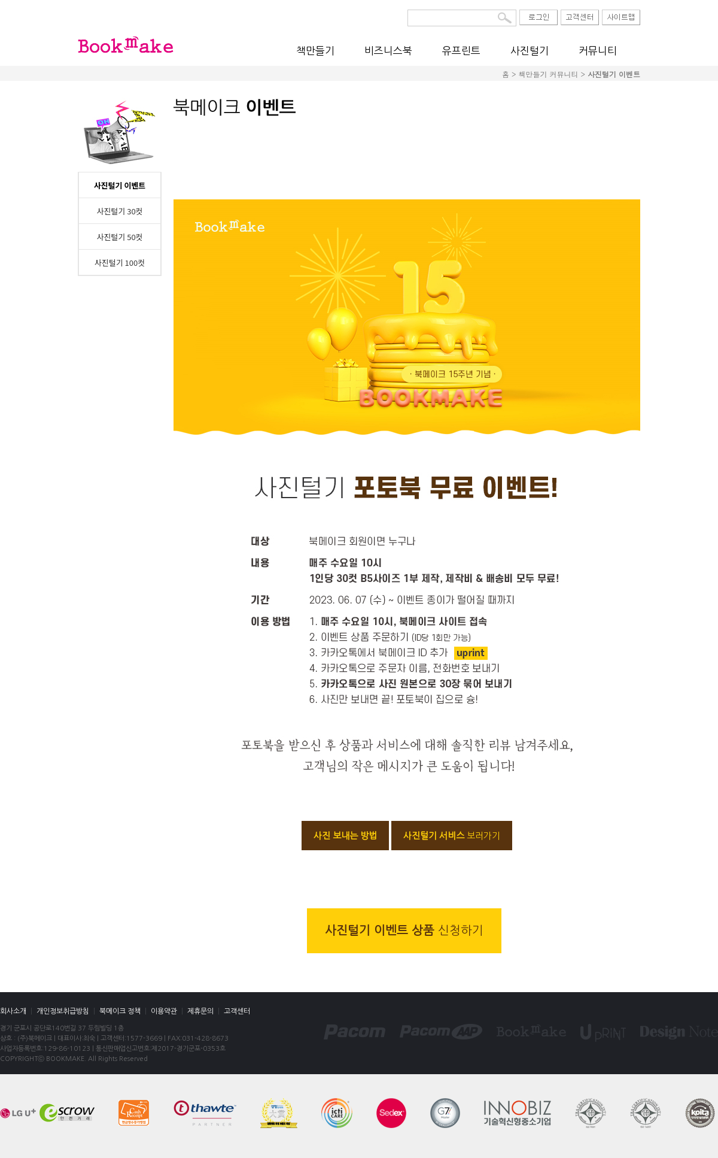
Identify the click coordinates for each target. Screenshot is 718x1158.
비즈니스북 (388, 51)
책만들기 (315, 51)
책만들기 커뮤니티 (548, 74)
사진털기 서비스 (451, 835)
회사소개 (13, 1011)
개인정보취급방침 (62, 1011)
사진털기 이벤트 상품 (404, 930)
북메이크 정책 (120, 1011)
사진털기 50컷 (119, 236)
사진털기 (529, 51)
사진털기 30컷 (119, 211)
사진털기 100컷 (120, 262)
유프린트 (461, 51)
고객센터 (237, 1011)
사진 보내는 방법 (345, 835)
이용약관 (164, 1011)
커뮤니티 (598, 51)
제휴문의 (200, 1011)
